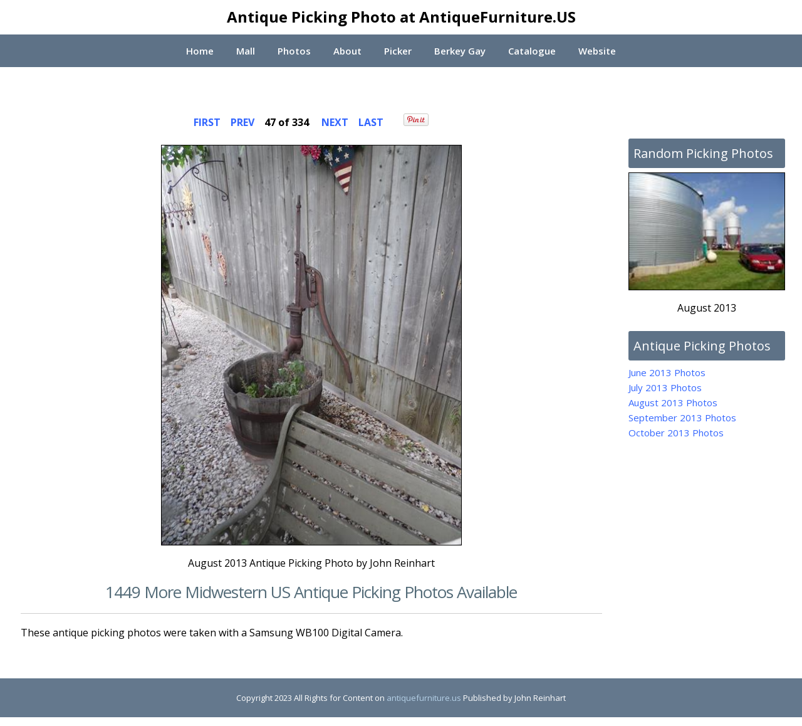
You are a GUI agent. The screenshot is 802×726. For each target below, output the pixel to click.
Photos (293, 51)
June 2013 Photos (667, 372)
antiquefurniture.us (424, 697)
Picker (398, 51)
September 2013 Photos (682, 417)
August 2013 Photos (672, 402)
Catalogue (532, 51)
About (347, 51)
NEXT (334, 122)
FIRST (207, 122)
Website (598, 51)
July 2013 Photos (665, 387)
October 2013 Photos (676, 432)
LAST (370, 122)
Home (198, 51)
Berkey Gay (460, 51)
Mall (245, 51)
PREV (242, 122)
